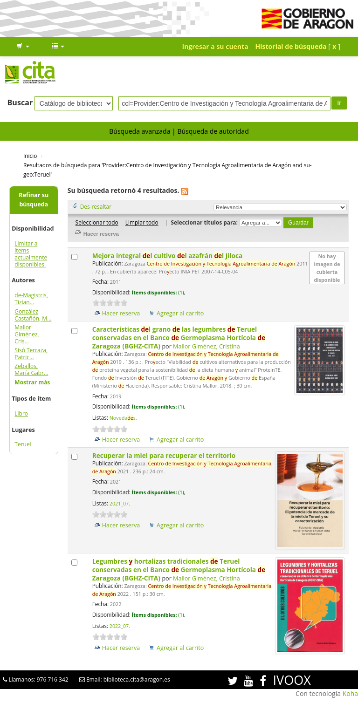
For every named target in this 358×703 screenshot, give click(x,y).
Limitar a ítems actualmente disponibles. (30, 253)
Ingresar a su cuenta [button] (215, 46)
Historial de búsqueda (291, 46)
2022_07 (119, 626)
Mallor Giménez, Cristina (206, 346)
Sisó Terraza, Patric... (31, 353)
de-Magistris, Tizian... (31, 298)
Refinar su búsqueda (33, 199)
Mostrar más (32, 382)
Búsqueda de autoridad (212, 131)
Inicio (30, 155)
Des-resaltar (95, 206)
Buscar (20, 102)
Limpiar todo (141, 222)
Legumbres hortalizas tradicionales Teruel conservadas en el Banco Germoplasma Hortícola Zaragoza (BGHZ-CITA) (179, 569)
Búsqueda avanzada (139, 131)
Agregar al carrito (180, 313)
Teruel (22, 444)
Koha (350, 693)
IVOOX (292, 680)
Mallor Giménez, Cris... (26, 334)
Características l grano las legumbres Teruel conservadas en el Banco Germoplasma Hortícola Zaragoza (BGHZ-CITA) (179, 337)
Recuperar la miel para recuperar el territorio (164, 455)
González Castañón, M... (32, 314)
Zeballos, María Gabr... (31, 369)
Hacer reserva (121, 313)
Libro (21, 413)
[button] (22, 46)
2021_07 (119, 503)
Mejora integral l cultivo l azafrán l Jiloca (168, 255)
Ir (339, 103)
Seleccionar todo (97, 222)
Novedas (123, 418)
